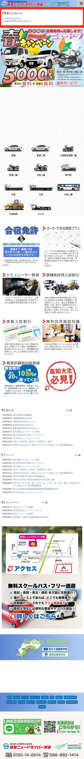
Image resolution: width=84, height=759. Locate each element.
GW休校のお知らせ (13, 18)
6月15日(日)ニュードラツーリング (27, 492)
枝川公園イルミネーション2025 (26, 432)
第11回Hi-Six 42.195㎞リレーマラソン (29, 435)
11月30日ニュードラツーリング (26, 438)
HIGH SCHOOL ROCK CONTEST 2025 (32, 442)
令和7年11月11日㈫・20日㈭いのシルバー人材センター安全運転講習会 (43, 445)
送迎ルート (30, 669)
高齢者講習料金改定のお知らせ (18, 21)
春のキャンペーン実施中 (23, 514)
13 (59, 84)
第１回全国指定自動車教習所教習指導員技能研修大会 (35, 489)
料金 (52, 665)
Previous (3, 57)
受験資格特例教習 (70, 665)
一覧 (67, 410)
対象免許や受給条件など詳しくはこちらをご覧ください (21, 393)
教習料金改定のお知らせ (23, 425)
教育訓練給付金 (72, 669)
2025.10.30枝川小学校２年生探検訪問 (29, 476)
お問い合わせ (41, 669)
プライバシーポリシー (63, 739)
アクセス (21, 669)
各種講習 (59, 665)
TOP (9, 665)
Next (81, 57)
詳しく (8, 265)
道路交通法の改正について (24, 422)
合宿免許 (42, 674)
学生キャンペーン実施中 (23, 507)
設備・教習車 (11, 669)
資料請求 (61, 669)
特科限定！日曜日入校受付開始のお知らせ (31, 517)
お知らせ (16, 665)
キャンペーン (35, 665)
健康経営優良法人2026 (22, 418)
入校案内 (45, 665)
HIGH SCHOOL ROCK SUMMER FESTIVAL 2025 (34, 480)
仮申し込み (51, 669)
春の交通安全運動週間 (22, 415)
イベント (25, 665)
